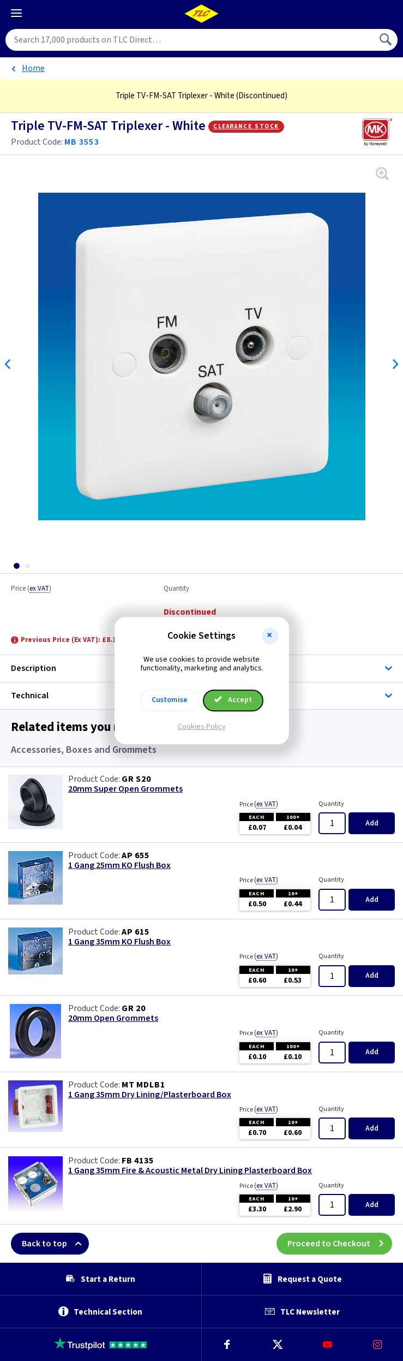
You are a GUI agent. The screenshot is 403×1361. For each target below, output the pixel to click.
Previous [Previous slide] (8, 364)
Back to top (55, 1244)
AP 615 (135, 932)
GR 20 (134, 1008)
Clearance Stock (246, 126)
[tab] (16, 565)
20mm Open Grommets (113, 1018)
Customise (170, 699)
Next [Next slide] (395, 364)
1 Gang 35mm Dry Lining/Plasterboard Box (149, 1095)
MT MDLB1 (143, 1085)
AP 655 (135, 855)
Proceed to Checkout (339, 1244)
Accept (233, 699)
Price (31, 589)
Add (371, 823)
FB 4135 (138, 1161)
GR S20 (136, 779)
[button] (270, 636)
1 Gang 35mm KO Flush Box (119, 942)
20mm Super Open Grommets (125, 789)
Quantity (176, 589)
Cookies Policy (202, 726)
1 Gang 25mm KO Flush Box (119, 865)
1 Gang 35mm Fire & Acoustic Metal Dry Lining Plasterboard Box (190, 1171)
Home (33, 68)
